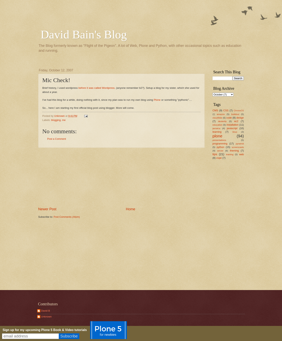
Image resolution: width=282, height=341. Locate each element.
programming (219, 143)
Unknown (46, 316)
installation (233, 124)
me (64, 120)
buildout (235, 114)
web (241, 154)
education (217, 125)
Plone (157, 99)
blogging (56, 120)
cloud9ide (217, 118)
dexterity (222, 121)
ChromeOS (239, 111)
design (240, 117)
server (220, 151)
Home (130, 209)
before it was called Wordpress (97, 87)
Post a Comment (56, 138)
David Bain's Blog (84, 34)
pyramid (240, 143)
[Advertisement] (121, 177)
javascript (232, 128)
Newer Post (47, 209)
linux (234, 132)
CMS (215, 110)
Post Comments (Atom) (67, 216)
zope (219, 157)
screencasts (238, 147)
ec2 (236, 121)
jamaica (216, 128)
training (229, 154)
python (220, 147)
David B (45, 310)
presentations (219, 140)
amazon (221, 114)
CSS (225, 110)
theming (234, 150)
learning (216, 131)
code (229, 117)
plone (217, 136)
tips (214, 154)
